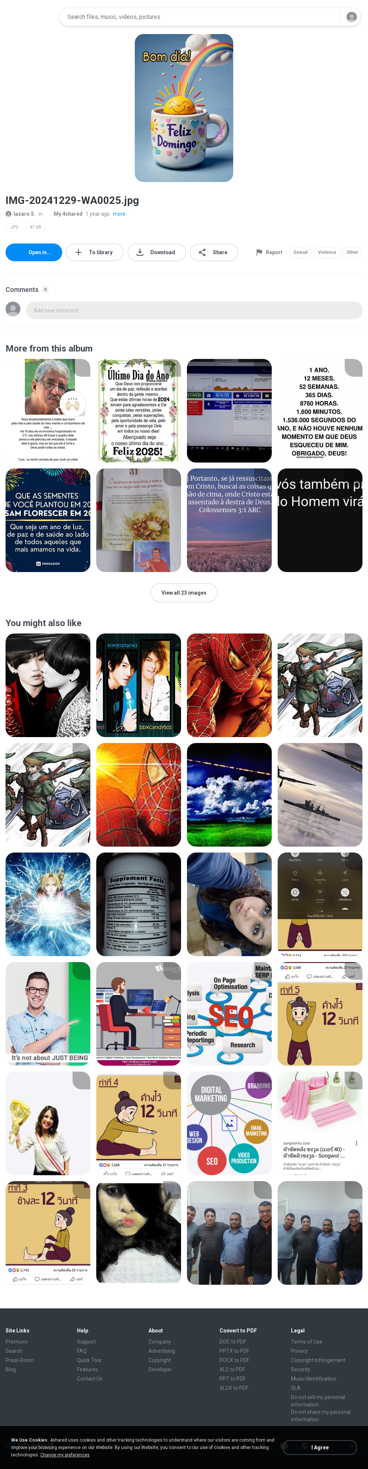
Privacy (299, 1351)
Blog (11, 1369)
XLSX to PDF (234, 1388)
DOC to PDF (233, 1342)
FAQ (82, 1351)
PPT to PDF (233, 1379)
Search (14, 1351)
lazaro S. (21, 214)
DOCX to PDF (235, 1360)
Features (87, 1369)
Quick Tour (89, 1360)
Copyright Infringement (318, 1360)
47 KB (35, 227)
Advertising (161, 1351)
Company (159, 1342)
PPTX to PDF (234, 1351)
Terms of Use (306, 1342)
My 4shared (64, 214)
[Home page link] (30, 17)
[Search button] (330, 17)
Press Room (20, 1360)
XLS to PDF (232, 1369)
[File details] (48, 411)
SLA (296, 1388)
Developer (160, 1369)
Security (300, 1369)
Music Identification (313, 1379)
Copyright (159, 1360)
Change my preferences (65, 1455)
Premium (16, 1342)
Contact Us (90, 1379)
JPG (14, 227)
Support (86, 1342)
